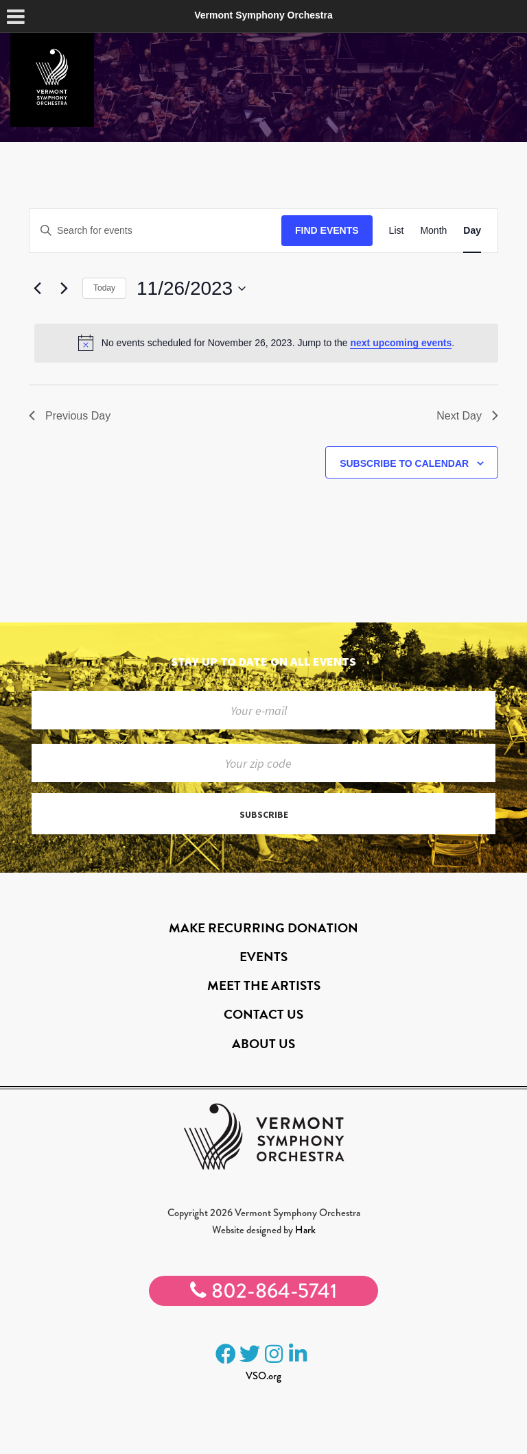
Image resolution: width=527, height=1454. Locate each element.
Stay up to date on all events (263, 661)
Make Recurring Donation (263, 928)
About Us (263, 1044)
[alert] (266, 343)
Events (263, 957)
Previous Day (69, 416)
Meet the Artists (263, 985)
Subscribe (263, 814)
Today (104, 288)
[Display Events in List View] (396, 230)
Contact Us (263, 1014)
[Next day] (64, 288)
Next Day (467, 416)
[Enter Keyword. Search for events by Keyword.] (155, 230)
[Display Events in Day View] (472, 230)
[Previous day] (37, 288)
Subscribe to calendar (404, 463)
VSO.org (263, 1375)
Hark (305, 1229)
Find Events (327, 230)
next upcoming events (401, 342)
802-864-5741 (263, 1291)
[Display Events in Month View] (433, 230)
